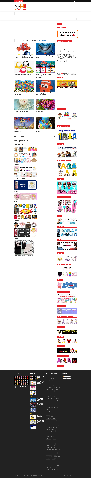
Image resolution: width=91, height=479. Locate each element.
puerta (57, 445)
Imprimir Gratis (18, 16)
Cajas (55, 13)
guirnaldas (53, 418)
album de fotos (49, 385)
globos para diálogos (50, 416)
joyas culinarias (49, 425)
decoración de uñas (50, 402)
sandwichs (54, 451)
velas (52, 467)
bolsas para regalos (54, 389)
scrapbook (49, 452)
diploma (48, 403)
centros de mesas (50, 396)
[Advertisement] (35, 31)
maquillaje (56, 432)
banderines (49, 387)
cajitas (48, 392)
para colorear (49, 442)
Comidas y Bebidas (48, 13)
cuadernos (48, 400)
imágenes (56, 422)
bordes (53, 391)
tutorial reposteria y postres (51, 465)
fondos (55, 407)
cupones (54, 400)
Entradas (65, 376)
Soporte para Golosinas (51, 382)
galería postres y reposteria (51, 411)
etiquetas (48, 407)
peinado (48, 443)
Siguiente (22, 136)
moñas (48, 438)
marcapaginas (49, 434)
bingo (48, 389)
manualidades (49, 432)
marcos (56, 434)
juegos (56, 425)
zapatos (54, 469)
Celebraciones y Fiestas (37, 13)
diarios (57, 402)
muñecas (53, 438)
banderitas (55, 387)
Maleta (48, 376)
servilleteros (49, 454)
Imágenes (60, 13)
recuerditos (49, 449)
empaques (55, 405)
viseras (57, 467)
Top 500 (25, 16)
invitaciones (49, 423)
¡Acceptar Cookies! (73, 474)
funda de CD (49, 409)
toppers (48, 463)
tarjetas (48, 460)
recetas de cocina (50, 447)
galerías (48, 412)
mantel (57, 431)
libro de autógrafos (50, 431)
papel (54, 440)
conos (56, 398)
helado (48, 420)
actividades (49, 383)
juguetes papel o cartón (51, 427)
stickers (52, 458)
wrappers (48, 469)
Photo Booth (49, 380)
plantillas (53, 443)
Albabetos (17, 13)
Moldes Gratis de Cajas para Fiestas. (20, 387)
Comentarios (65, 378)
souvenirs (55, 456)
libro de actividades (50, 429)
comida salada (49, 398)
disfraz (53, 403)
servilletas (55, 452)
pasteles (56, 442)
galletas (53, 412)
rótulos (48, 451)
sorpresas (48, 456)
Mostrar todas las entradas (43, 40)
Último (27, 136)
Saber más (81, 474)
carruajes (48, 394)
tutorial (54, 463)
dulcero (48, 405)
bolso (48, 391)
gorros (48, 418)
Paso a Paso (66, 13)
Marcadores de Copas (50, 378)
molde (52, 436)
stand (48, 458)
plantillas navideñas (50, 445)
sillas (55, 454)
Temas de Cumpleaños (26, 13)
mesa (48, 436)
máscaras (48, 440)
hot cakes (53, 420)
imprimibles (49, 422)
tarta (53, 460)
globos (48, 414)
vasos (48, 467)
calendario (54, 392)
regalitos (55, 449)
